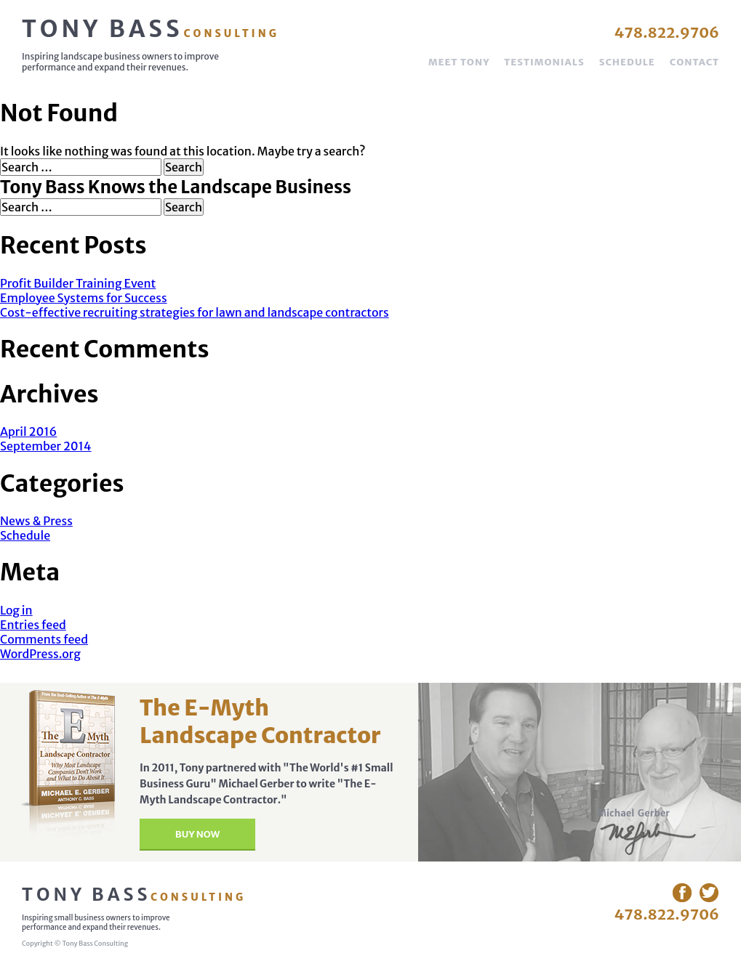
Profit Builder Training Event (78, 283)
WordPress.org (40, 653)
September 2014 (46, 446)
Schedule (627, 62)
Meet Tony (458, 62)
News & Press (36, 521)
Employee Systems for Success (83, 298)
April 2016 (28, 431)
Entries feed (33, 624)
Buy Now (197, 834)
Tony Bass (150, 29)
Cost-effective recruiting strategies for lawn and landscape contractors (194, 312)
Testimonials (544, 62)
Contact (694, 62)
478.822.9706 (666, 32)
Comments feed (44, 639)
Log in (16, 610)
